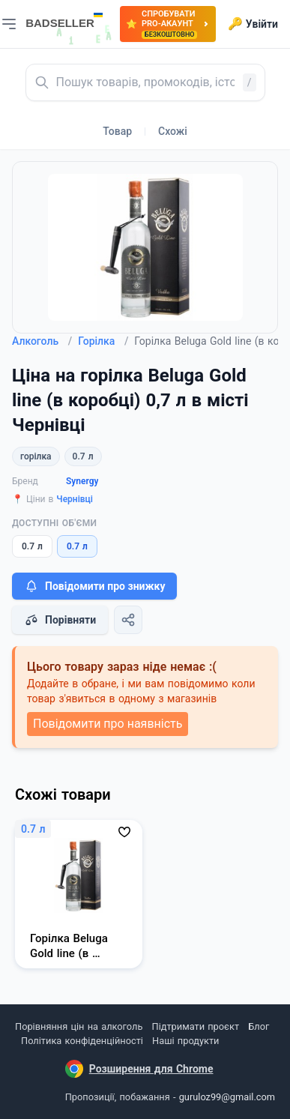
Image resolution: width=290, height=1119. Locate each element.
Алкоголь (42, 341)
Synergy (82, 481)
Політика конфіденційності (82, 1040)
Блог (258, 1026)
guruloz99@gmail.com (227, 1097)
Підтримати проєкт (195, 1026)
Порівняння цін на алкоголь (78, 1026)
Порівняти (60, 619)
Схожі (172, 131)
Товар (117, 131)
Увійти (253, 24)
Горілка (103, 341)
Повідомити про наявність (107, 724)
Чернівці (74, 499)
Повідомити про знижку (94, 586)
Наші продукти (185, 1040)
